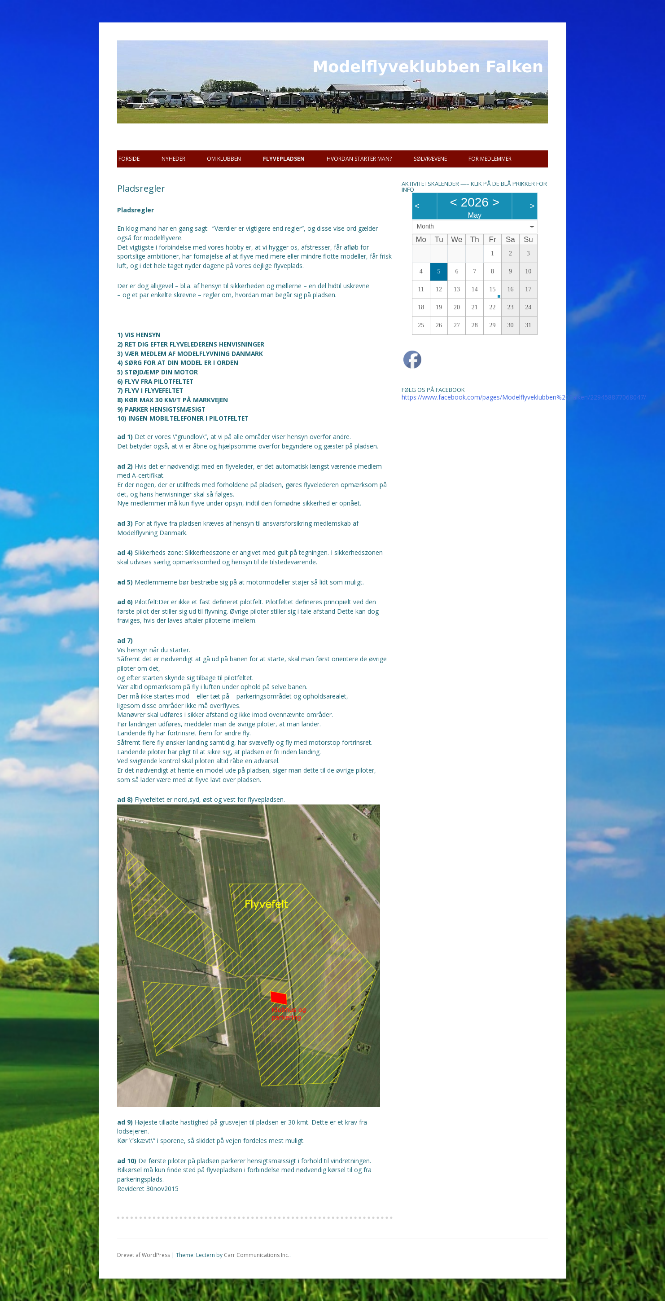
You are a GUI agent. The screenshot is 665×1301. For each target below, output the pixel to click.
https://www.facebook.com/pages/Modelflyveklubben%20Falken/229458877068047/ (524, 397)
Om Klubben (224, 159)
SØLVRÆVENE (430, 159)
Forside (129, 159)
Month (425, 226)
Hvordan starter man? (359, 159)
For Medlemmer (490, 159)
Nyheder (173, 159)
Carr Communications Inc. (256, 1255)
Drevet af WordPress (143, 1255)
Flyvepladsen (284, 159)
